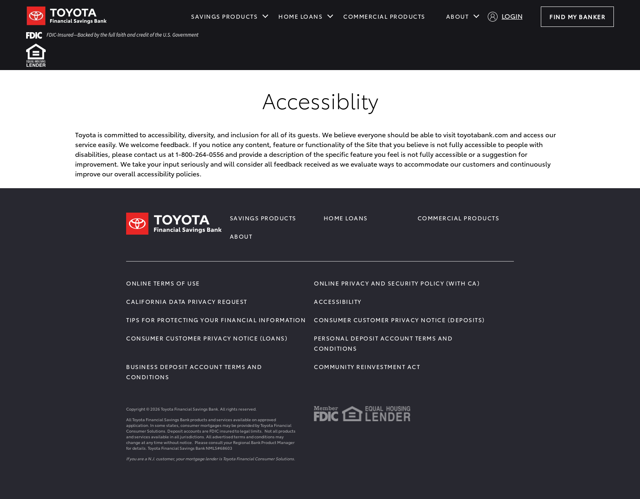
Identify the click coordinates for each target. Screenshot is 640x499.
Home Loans (300, 16)
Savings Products (224, 16)
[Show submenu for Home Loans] (330, 15)
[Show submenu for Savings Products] (265, 15)
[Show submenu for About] (476, 15)
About (457, 16)
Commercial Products (384, 16)
